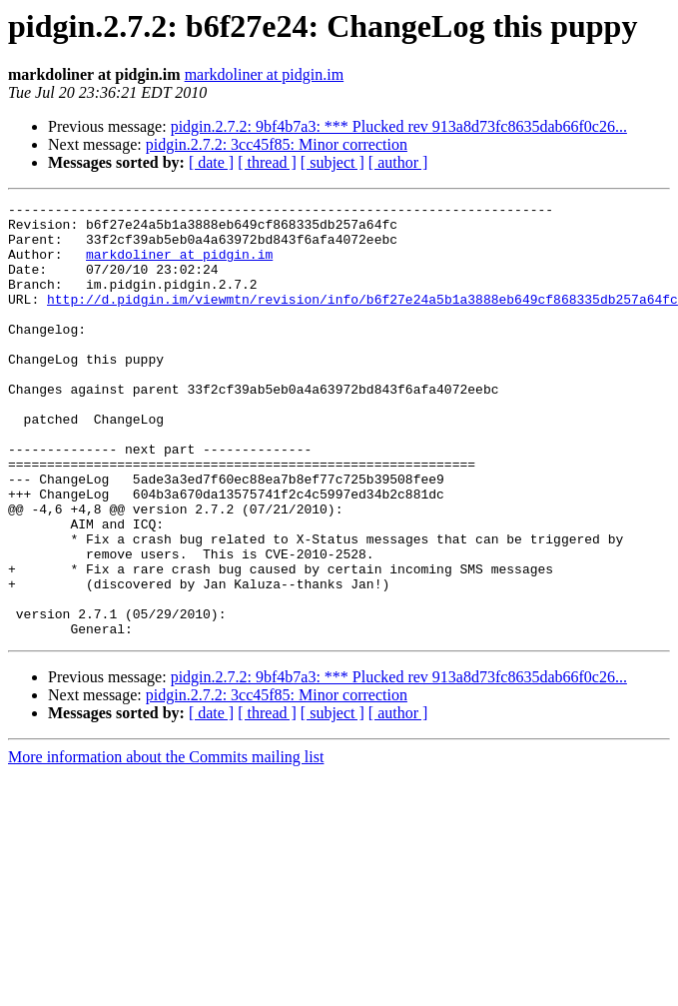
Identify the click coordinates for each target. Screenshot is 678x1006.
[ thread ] (267, 162)
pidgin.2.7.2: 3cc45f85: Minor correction (276, 144)
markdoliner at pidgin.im (264, 74)
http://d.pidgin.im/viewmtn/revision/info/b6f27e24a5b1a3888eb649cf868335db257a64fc (362, 320)
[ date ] (211, 162)
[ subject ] (332, 162)
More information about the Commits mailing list (166, 843)
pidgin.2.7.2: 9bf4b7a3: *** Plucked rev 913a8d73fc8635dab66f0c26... (399, 126)
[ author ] (398, 162)
